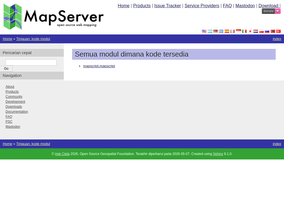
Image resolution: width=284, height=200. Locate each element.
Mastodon (245, 5)
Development (15, 102)
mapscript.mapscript (99, 66)
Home (124, 5)
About (10, 87)
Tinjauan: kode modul (33, 39)
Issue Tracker (167, 5)
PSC (9, 122)
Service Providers (201, 5)
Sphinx (218, 154)
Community (14, 97)
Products (142, 5)
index (277, 39)
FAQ (227, 5)
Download (269, 5)
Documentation (17, 112)
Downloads (14, 107)
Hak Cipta (62, 154)
